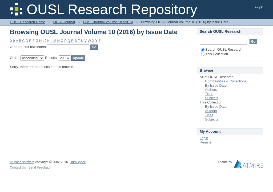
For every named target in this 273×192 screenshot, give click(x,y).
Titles (209, 94)
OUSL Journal (64, 22)
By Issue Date (216, 85)
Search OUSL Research (221, 49)
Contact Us (18, 167)
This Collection (214, 54)
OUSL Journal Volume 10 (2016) (108, 22)
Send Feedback (40, 167)
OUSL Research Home (27, 22)
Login (259, 7)
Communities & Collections (225, 81)
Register (206, 142)
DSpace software (22, 162)
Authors (211, 89)
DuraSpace (78, 162)
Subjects (211, 98)
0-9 (12, 41)
